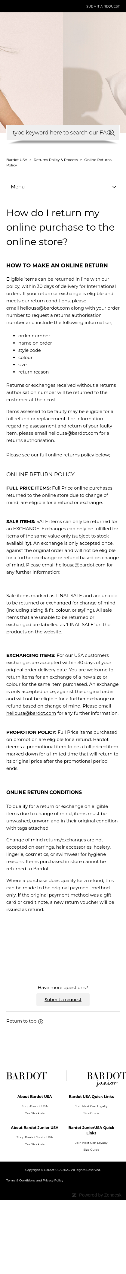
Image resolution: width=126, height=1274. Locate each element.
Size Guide (91, 1113)
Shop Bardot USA (35, 1106)
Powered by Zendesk (100, 1194)
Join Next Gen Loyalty (91, 1106)
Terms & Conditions (20, 1180)
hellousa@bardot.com (45, 308)
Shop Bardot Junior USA (35, 1137)
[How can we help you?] (63, 132)
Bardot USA (16, 159)
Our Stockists (35, 1113)
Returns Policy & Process (56, 159)
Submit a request (103, 6)
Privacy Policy (53, 1180)
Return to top (24, 1021)
